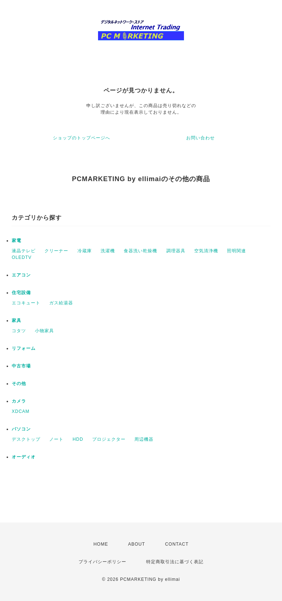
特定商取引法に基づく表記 (174, 561)
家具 (16, 320)
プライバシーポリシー (102, 561)
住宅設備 (21, 292)
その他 (19, 383)
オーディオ (24, 456)
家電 (16, 240)
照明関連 (236, 250)
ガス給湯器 (61, 302)
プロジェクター (109, 439)
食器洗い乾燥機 (140, 250)
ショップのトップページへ (81, 137)
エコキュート (26, 302)
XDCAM (20, 411)
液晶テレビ (24, 250)
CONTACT (176, 544)
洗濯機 (108, 250)
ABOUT (136, 544)
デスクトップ (26, 439)
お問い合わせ (200, 137)
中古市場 (21, 366)
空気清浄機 (206, 250)
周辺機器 (143, 439)
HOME (100, 544)
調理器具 (175, 250)
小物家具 (44, 330)
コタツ (19, 330)
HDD (78, 439)
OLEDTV (22, 257)
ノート (56, 439)
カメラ (19, 401)
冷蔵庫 (84, 250)
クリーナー (56, 250)
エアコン (21, 275)
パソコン (21, 429)
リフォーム (24, 348)
